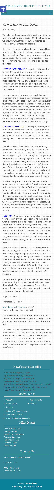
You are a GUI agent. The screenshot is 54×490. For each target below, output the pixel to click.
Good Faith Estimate (14, 414)
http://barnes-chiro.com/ (13, 307)
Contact (33, 403)
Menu (4, 13)
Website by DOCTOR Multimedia (27, 486)
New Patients (11, 403)
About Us (10, 400)
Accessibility (31, 483)
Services (9, 407)
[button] (3, 9)
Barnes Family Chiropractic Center (27, 6)
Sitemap (21, 483)
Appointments (36, 400)
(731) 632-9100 (11, 462)
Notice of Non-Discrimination (18, 418)
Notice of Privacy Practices (17, 411)
